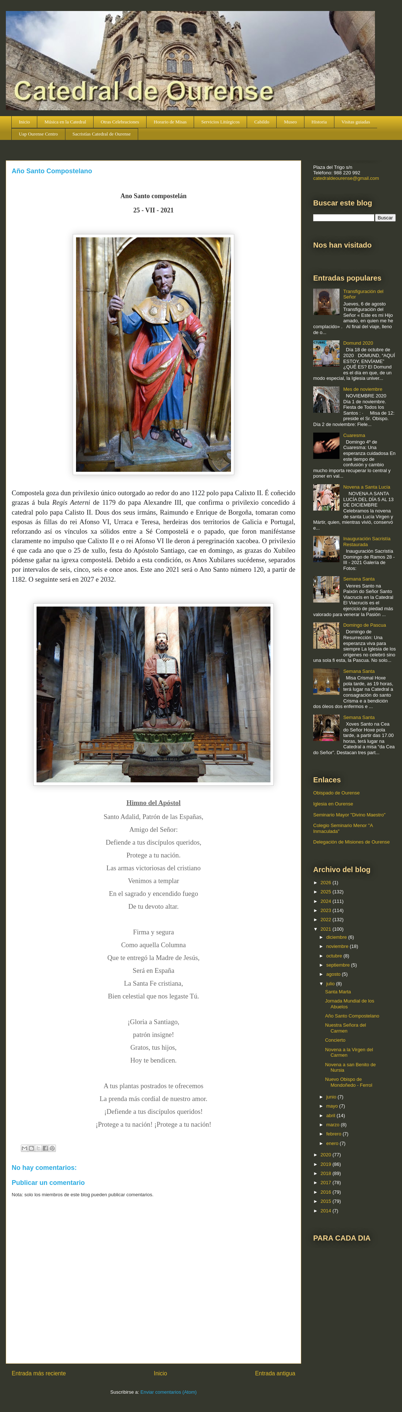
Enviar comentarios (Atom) (168, 1392)
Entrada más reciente (39, 1373)
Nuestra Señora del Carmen (345, 1028)
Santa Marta (338, 991)
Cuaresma (354, 435)
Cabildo (261, 122)
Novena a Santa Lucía (366, 487)
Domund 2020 (358, 343)
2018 (327, 1173)
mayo (332, 1106)
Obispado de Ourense (336, 793)
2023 (327, 910)
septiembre (338, 965)
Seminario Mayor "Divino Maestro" (349, 815)
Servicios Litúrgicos (220, 122)
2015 (327, 1201)
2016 (327, 1192)
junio (332, 1097)
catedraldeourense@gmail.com (346, 178)
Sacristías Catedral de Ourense (101, 134)
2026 (327, 882)
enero (333, 1143)
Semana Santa (359, 579)
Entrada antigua (275, 1373)
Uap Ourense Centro (38, 134)
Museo (290, 122)
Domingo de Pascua (364, 625)
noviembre (338, 946)
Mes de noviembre (362, 389)
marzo (333, 1124)
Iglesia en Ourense (333, 804)
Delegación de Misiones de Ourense (351, 842)
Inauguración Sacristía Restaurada (366, 541)
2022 (327, 919)
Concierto (335, 1040)
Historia (319, 122)
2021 (327, 929)
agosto (334, 974)
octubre (335, 956)
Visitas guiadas (355, 122)
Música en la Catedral (65, 122)
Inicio (24, 122)
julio (331, 983)
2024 (327, 901)
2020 (327, 1154)
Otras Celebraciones (120, 122)
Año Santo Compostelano (352, 1016)
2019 (327, 1164)
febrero (334, 1134)
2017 (327, 1182)
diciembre (337, 937)
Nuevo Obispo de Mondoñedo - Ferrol (348, 1082)
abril (331, 1115)
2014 (327, 1210)
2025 (327, 891)
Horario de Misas (170, 122)
